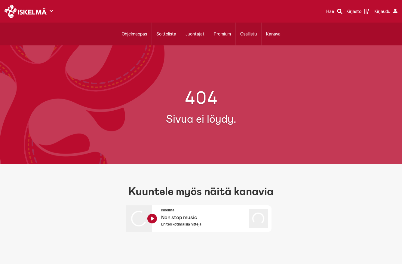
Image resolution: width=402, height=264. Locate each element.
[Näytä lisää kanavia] (51, 11)
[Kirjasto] (357, 11)
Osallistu (248, 34)
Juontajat (195, 34)
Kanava (273, 34)
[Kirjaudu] (386, 11)
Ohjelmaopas (134, 34)
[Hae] (334, 11)
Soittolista (166, 34)
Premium (222, 34)
